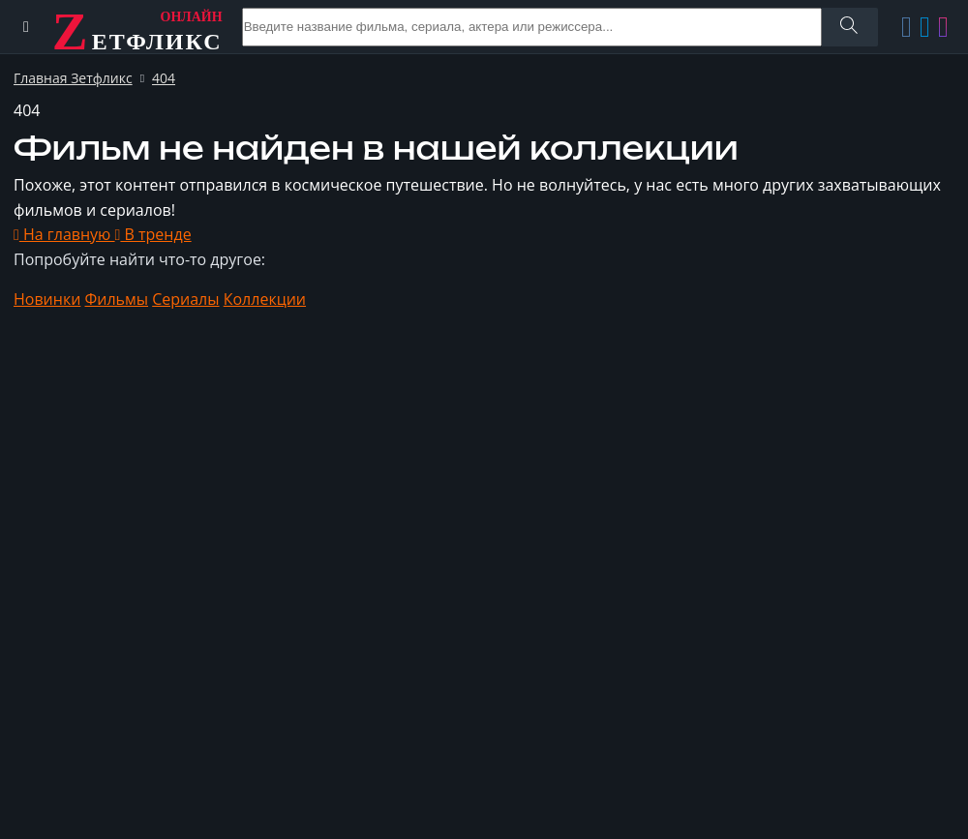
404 (163, 78)
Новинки (47, 299)
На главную (64, 234)
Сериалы (185, 299)
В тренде (153, 234)
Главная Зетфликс (73, 78)
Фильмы (117, 299)
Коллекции (265, 299)
